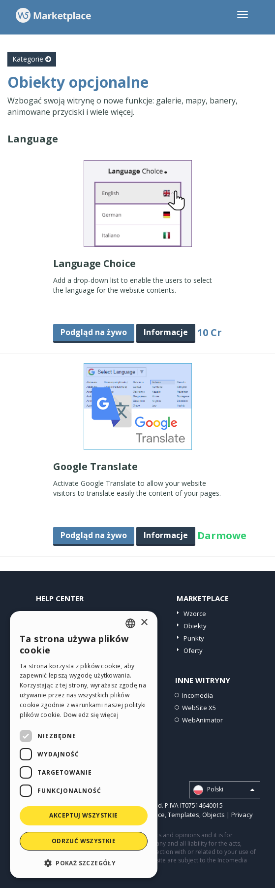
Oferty (193, 650)
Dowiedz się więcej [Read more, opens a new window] (91, 715)
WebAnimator (202, 720)
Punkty (193, 638)
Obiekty (195, 625)
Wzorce (194, 613)
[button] (84, 862)
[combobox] (130, 623)
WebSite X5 (199, 707)
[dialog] (83, 744)
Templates (183, 814)
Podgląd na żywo (94, 332)
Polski (223, 790)
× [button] (144, 622)
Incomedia (197, 695)
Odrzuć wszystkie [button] (84, 841)
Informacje (166, 332)
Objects (213, 814)
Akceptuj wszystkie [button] (83, 815)
